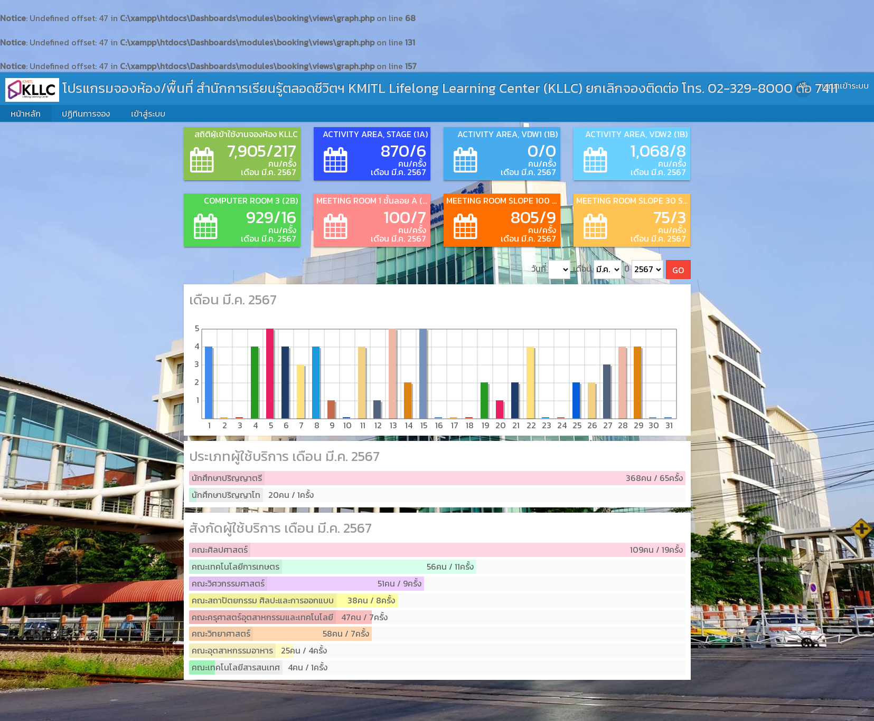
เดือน (597, 270)
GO (678, 270)
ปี (643, 270)
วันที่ (550, 270)
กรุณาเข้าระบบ (844, 85)
